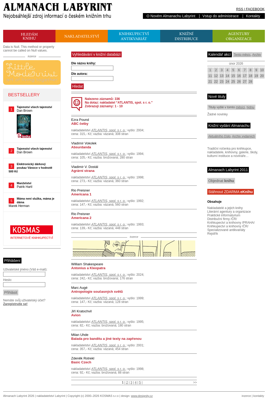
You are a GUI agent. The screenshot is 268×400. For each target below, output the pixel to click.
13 (221, 76)
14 (227, 76)
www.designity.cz (142, 395)
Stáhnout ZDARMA (230, 192)
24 (227, 81)
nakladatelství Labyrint (51, 395)
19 (256, 76)
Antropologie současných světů (97, 292)
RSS (239, 9)
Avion (76, 315)
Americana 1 (81, 194)
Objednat (221, 181)
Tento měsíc (242, 55)
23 (221, 81)
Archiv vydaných (243, 136)
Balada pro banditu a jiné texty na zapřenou (106, 339)
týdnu (250, 107)
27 (244, 81)
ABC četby (79, 124)
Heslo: (7, 280)
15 (233, 76)
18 (250, 76)
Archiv (256, 55)
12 (215, 76)
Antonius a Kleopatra (88, 268)
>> (195, 382)
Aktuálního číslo (219, 136)
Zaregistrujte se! (15, 304)
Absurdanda (81, 147)
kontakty (258, 395)
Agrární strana (82, 171)
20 (262, 76)
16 (239, 76)
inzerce (246, 395)
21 (210, 81)
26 (239, 81)
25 (233, 81)
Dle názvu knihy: (83, 63)
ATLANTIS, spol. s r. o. (108, 130)
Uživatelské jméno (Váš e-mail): (25, 269)
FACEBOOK (255, 9)
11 (210, 76)
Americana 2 (81, 218)
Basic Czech (81, 362)
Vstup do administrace (221, 16)
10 (262, 70)
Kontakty (253, 16)
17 (244, 76)
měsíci (240, 107)
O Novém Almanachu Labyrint (171, 16)
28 (250, 81)
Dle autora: (79, 74)
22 (215, 81)
